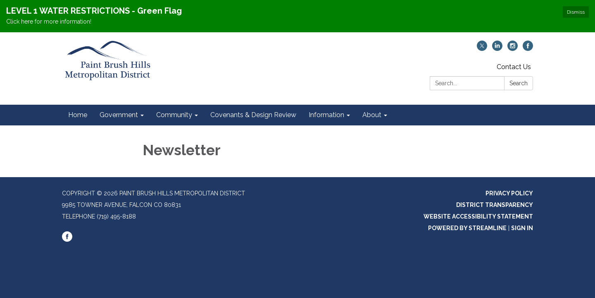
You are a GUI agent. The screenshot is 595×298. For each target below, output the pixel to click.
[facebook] (528, 49)
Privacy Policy (509, 193)
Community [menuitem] (174, 115)
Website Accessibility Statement (478, 216)
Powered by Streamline (467, 228)
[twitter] (482, 49)
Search (518, 83)
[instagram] (512, 49)
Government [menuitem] (119, 115)
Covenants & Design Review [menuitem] (253, 115)
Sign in (522, 228)
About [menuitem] (371, 115)
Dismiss (576, 12)
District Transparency (494, 205)
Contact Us (514, 67)
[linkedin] (497, 49)
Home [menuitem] (77, 115)
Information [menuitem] (326, 115)
